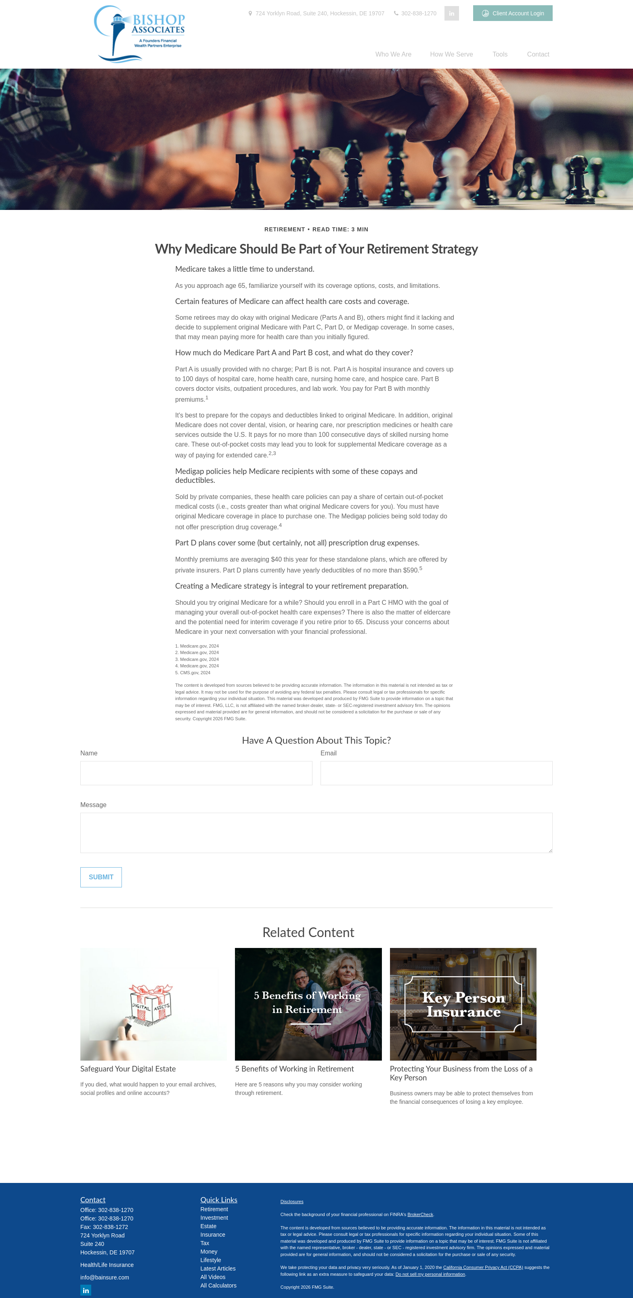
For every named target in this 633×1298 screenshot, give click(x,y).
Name (89, 753)
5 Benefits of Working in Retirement (294, 1068)
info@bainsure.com (104, 1277)
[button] (393, 54)
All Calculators (219, 1285)
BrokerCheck (420, 1214)
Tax (205, 1243)
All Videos (213, 1277)
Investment (214, 1217)
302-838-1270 (414, 13)
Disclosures (292, 1201)
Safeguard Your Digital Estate (128, 1068)
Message (93, 804)
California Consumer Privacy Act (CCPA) (483, 1267)
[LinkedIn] (451, 13)
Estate (209, 1226)
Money (209, 1251)
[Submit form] (101, 877)
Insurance (213, 1234)
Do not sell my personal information (430, 1274)
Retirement (214, 1209)
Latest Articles (218, 1268)
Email (329, 753)
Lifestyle (211, 1260)
